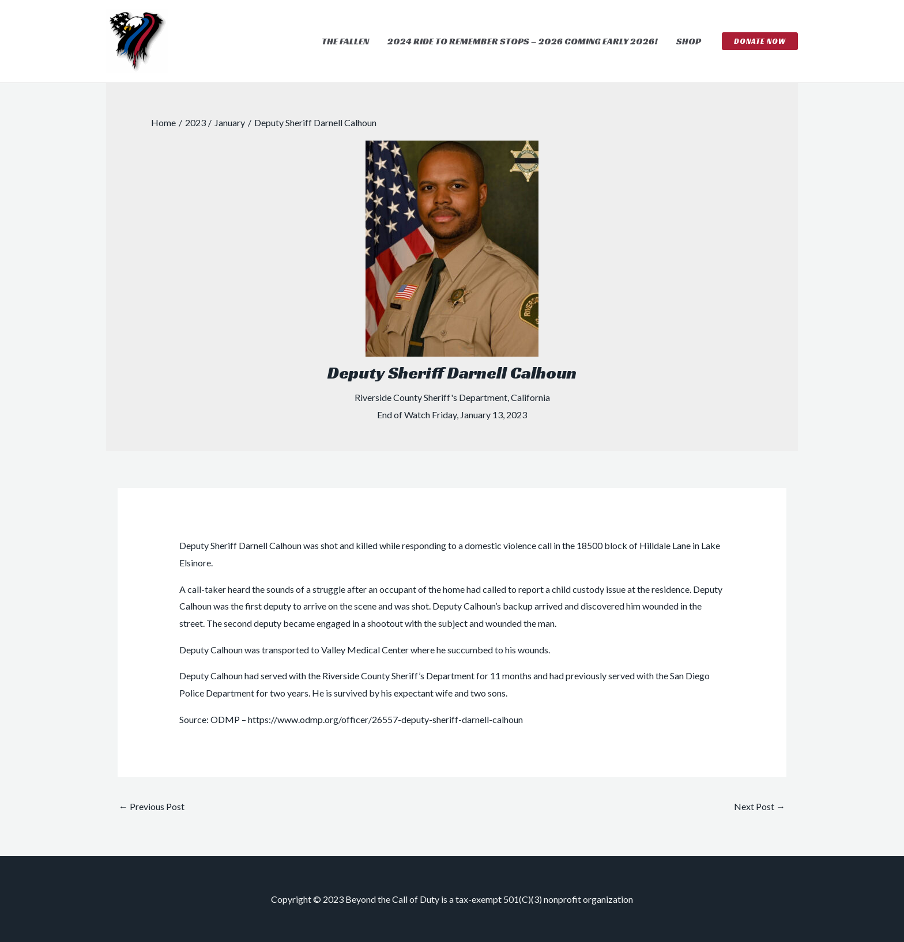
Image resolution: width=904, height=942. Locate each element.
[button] (760, 41)
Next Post (759, 806)
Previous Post (151, 806)
